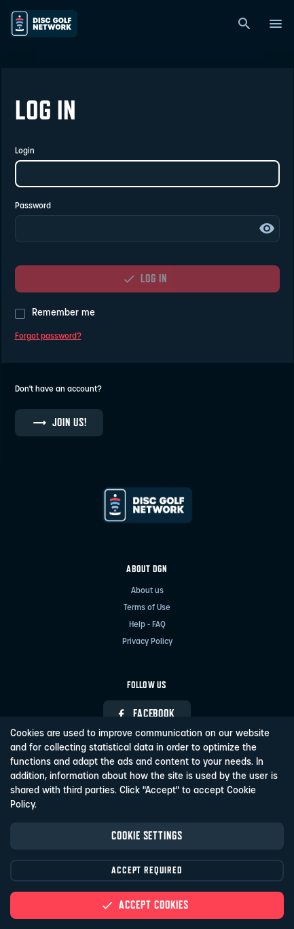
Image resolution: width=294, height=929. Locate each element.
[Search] (244, 24)
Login (25, 151)
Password (33, 206)
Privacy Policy (147, 642)
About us (147, 591)
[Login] (147, 173)
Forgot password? (48, 337)
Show (267, 229)
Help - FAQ (147, 625)
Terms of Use (147, 608)
